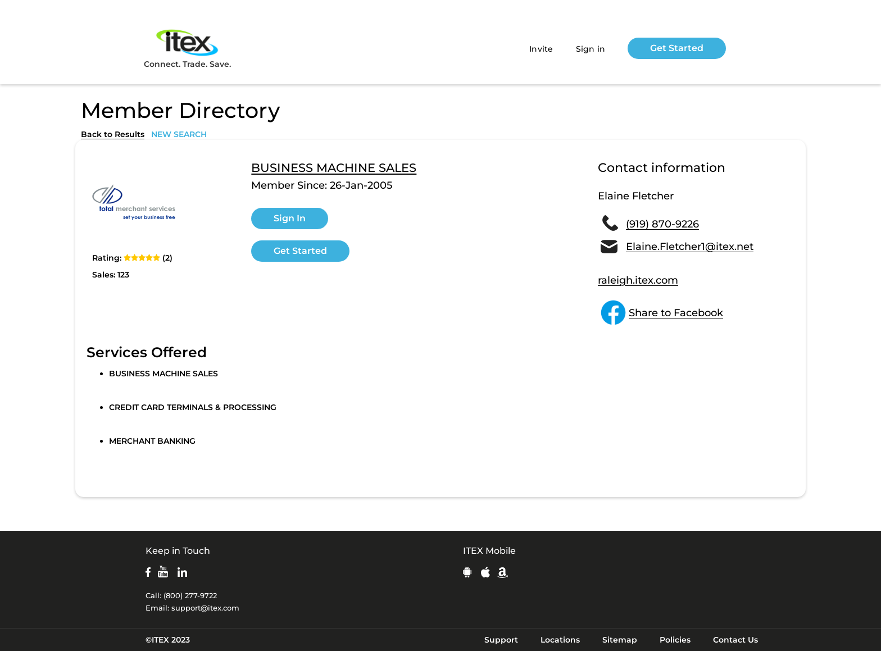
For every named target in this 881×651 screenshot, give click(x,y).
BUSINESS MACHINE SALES (333, 168)
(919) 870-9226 (662, 224)
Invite (541, 49)
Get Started (676, 48)
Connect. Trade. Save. (187, 48)
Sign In (290, 218)
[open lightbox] (134, 204)
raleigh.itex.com (638, 280)
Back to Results (112, 134)
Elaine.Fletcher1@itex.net (689, 246)
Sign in (591, 49)
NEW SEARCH (179, 134)
